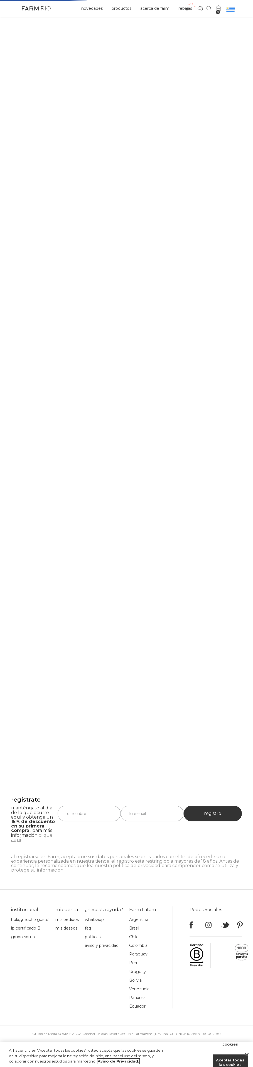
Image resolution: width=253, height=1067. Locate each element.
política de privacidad (136, 865)
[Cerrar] (247, 1055)
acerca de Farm (155, 8)
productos (121, 8)
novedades (92, 8)
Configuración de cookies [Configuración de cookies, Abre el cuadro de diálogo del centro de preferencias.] (230, 1042)
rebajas (185, 8)
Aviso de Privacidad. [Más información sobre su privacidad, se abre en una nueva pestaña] (118, 1061)
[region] (126, 1054)
